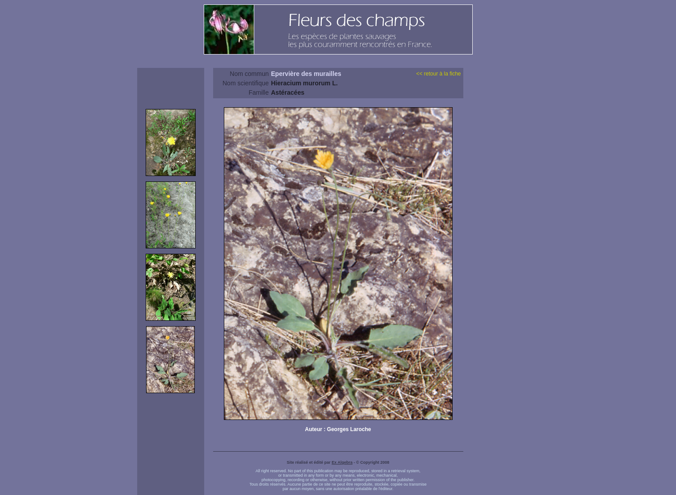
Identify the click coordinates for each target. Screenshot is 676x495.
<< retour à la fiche (438, 74)
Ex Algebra (342, 462)
